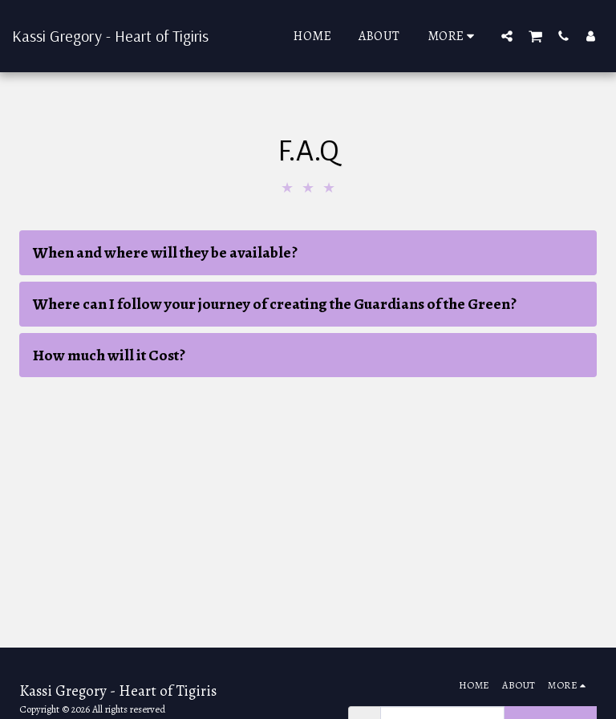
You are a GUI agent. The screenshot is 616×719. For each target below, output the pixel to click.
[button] (507, 36)
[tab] (308, 252)
